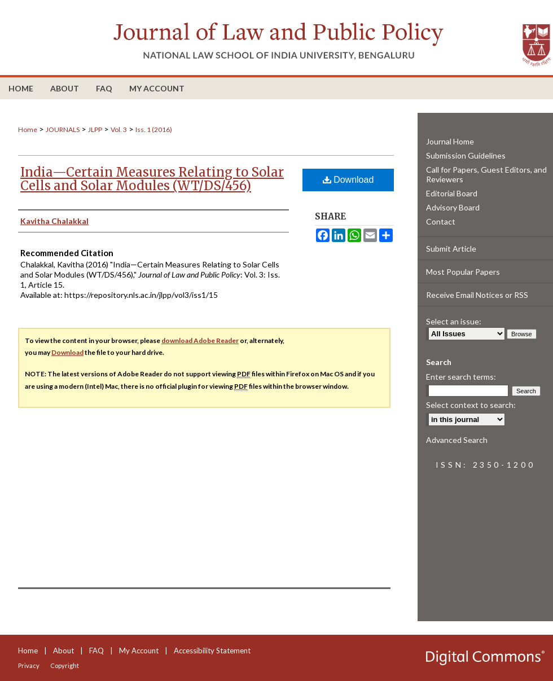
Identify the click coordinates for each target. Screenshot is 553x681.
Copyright (64, 665)
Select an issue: (453, 321)
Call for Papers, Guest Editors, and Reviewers (486, 174)
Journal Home (450, 141)
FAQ (96, 650)
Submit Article (451, 248)
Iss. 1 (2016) (153, 129)
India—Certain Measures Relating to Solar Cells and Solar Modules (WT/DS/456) (152, 179)
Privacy (29, 665)
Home (27, 129)
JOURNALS (63, 129)
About (63, 650)
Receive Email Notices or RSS (477, 295)
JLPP (95, 129)
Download (348, 179)
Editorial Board (451, 193)
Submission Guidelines (466, 155)
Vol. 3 (119, 129)
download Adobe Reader (200, 340)
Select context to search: (471, 405)
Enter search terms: (461, 376)
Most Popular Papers (463, 271)
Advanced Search (457, 440)
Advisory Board (453, 207)
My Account (139, 650)
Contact (440, 221)
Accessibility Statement (212, 650)
